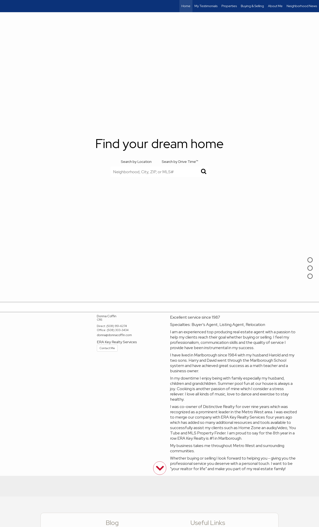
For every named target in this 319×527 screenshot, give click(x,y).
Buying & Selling (252, 6)
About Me (275, 6)
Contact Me (107, 348)
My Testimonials (205, 6)
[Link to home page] (5, 6)
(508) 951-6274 (116, 326)
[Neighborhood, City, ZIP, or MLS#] (159, 172)
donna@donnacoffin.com (114, 335)
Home (185, 6)
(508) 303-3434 (118, 330)
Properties (229, 6)
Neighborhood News (302, 6)
